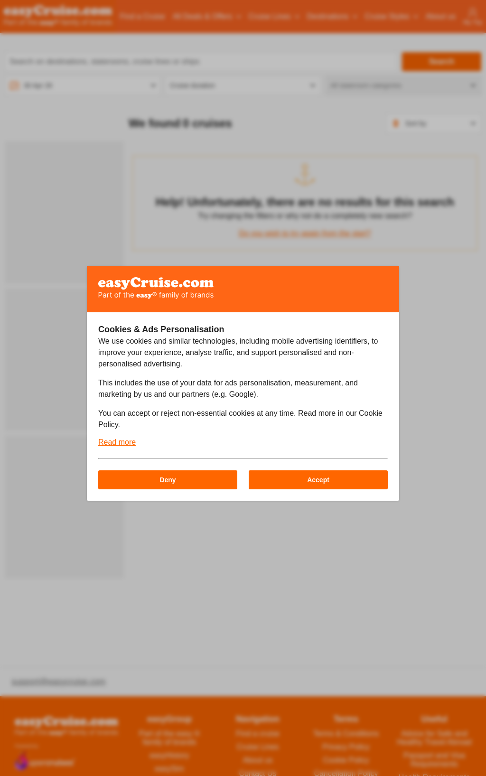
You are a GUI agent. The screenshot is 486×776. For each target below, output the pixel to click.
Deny (167, 480)
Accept (318, 480)
